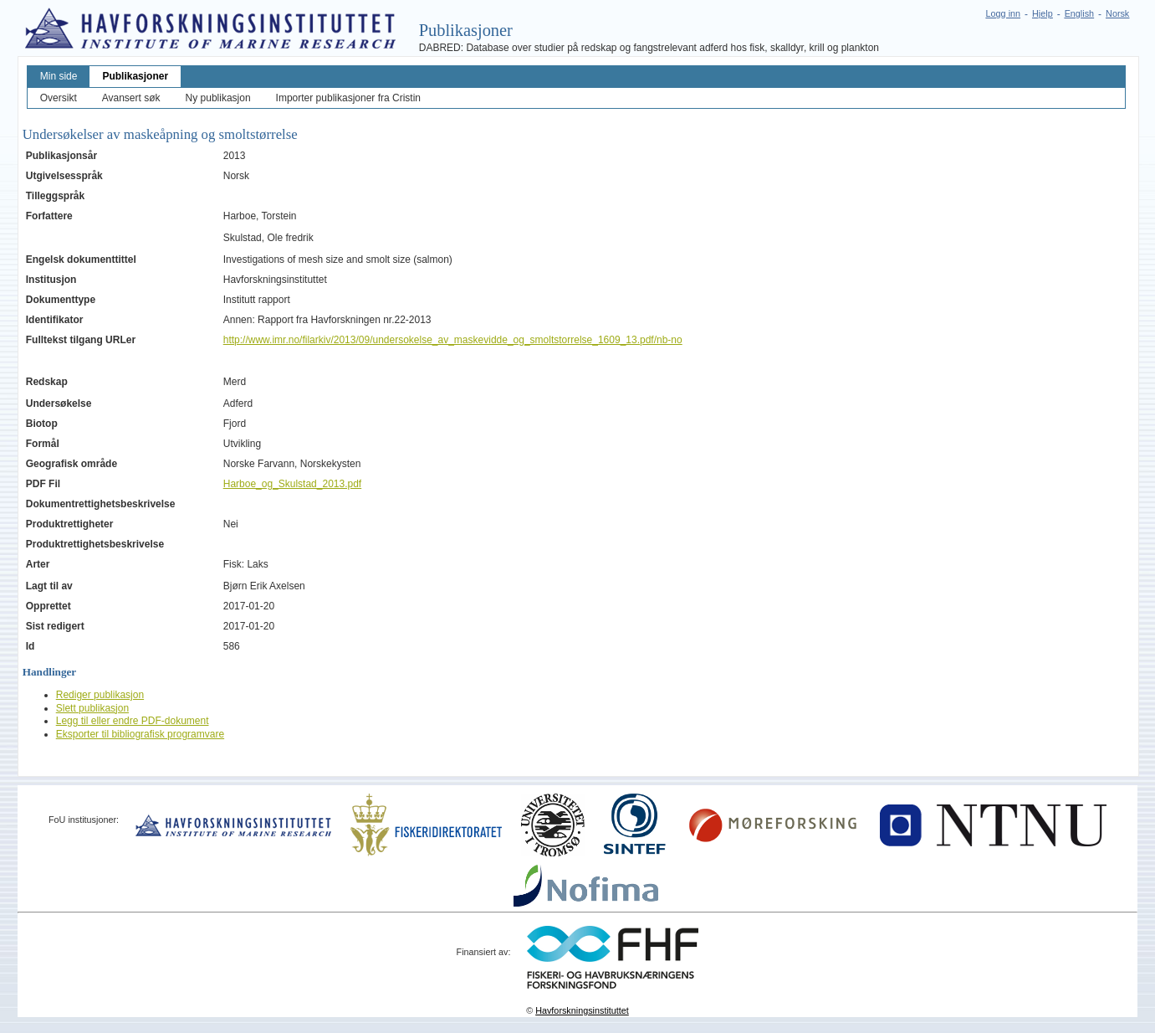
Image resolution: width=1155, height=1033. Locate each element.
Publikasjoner (135, 76)
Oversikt (58, 98)
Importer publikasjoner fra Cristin (348, 98)
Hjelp (1042, 13)
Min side (59, 76)
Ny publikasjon (218, 98)
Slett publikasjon (92, 708)
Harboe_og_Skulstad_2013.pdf (292, 484)
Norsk (1117, 13)
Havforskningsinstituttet (582, 1010)
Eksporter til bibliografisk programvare (140, 734)
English (1079, 13)
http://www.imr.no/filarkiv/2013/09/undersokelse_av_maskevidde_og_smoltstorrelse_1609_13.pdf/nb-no (452, 340)
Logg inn (1003, 13)
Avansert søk (131, 98)
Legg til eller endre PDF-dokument (132, 721)
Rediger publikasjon (100, 695)
